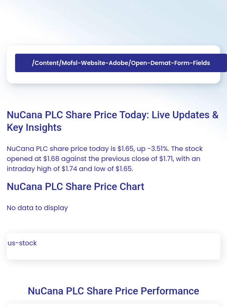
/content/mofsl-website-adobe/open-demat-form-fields (121, 63)
